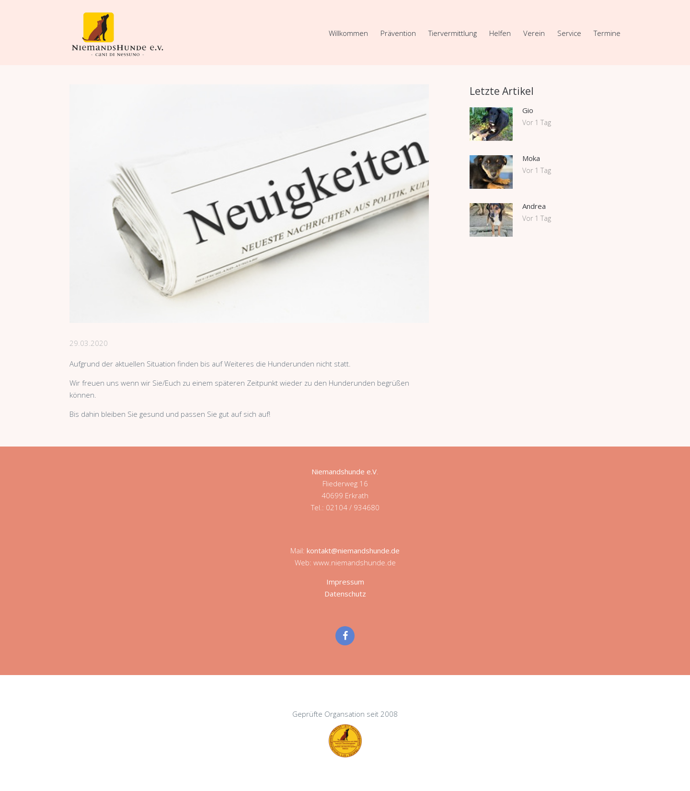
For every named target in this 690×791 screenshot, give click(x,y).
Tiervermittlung (452, 33)
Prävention (398, 33)
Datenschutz (345, 593)
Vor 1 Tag (536, 122)
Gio (527, 110)
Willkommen (348, 33)
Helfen (500, 33)
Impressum (345, 581)
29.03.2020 (88, 343)
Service (569, 33)
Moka (531, 158)
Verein (534, 33)
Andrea (534, 206)
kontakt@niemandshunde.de (353, 550)
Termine (607, 33)
